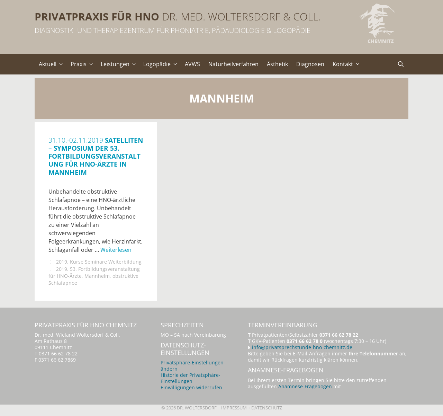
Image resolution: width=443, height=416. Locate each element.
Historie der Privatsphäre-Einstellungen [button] (190, 378)
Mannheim (97, 276)
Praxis (84, 64)
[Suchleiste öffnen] (400, 64)
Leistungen (120, 64)
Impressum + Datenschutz (251, 408)
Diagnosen (310, 64)
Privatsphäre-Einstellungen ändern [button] (192, 365)
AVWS (192, 64)
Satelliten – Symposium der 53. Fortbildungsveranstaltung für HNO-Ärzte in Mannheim (95, 156)
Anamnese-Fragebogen (305, 386)
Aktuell (52, 64)
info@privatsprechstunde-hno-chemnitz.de (302, 347)
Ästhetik (277, 64)
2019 (61, 261)
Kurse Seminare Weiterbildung (106, 261)
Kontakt (348, 64)
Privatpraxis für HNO (97, 16)
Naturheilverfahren (233, 64)
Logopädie (162, 64)
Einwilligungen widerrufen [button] (191, 387)
